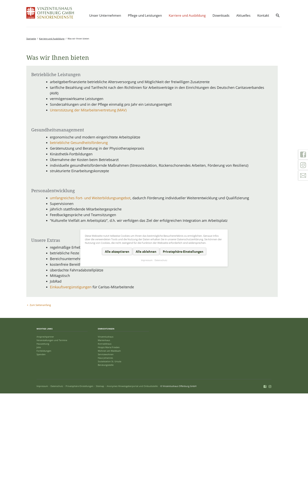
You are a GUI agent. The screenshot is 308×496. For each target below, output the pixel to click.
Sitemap (100, 488)
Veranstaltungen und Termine (52, 442)
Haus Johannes (105, 460)
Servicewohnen (106, 456)
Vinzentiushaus (105, 439)
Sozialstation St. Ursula (109, 463)
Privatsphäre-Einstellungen (79, 488)
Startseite (31, 38)
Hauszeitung (43, 446)
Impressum (42, 488)
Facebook (303, 154)
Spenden (41, 456)
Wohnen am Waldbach (109, 453)
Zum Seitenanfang (40, 407)
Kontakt (263, 15)
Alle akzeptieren (117, 251)
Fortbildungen (44, 453)
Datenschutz (56, 488)
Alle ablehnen (146, 251)
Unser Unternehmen (105, 15)
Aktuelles (243, 15)
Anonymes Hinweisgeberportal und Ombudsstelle (132, 488)
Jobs (39, 449)
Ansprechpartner (45, 439)
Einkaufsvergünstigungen (71, 389)
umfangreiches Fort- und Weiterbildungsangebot (90, 300)
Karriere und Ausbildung (187, 15)
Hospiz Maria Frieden (109, 449)
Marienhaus (104, 442)
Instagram (303, 165)
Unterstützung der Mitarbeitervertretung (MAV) (88, 212)
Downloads (221, 15)
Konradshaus (104, 446)
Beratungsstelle (106, 467)
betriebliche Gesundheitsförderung (79, 245)
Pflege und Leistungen (145, 15)
